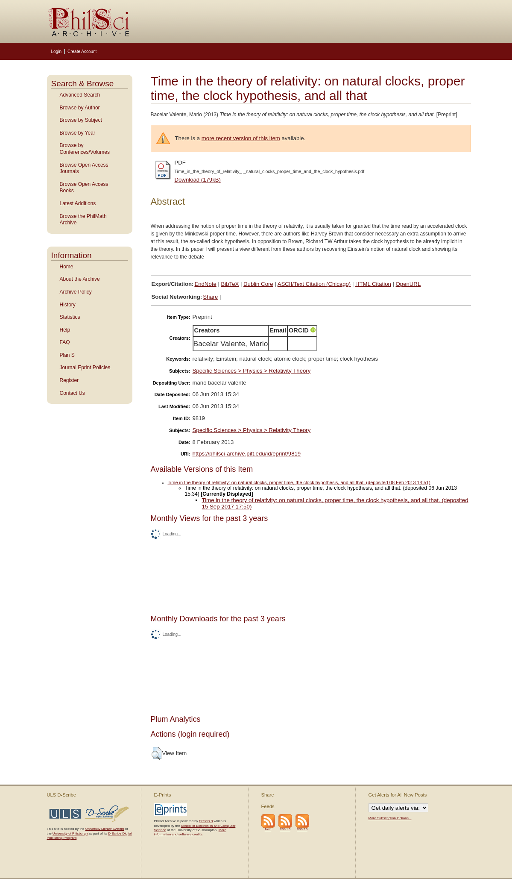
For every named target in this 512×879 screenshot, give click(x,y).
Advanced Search (80, 95)
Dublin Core (258, 284)
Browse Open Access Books (84, 187)
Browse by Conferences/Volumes (85, 148)
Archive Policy (76, 292)
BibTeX (230, 284)
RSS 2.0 (302, 829)
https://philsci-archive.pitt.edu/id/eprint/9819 (247, 453)
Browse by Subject (81, 120)
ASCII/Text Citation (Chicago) (314, 284)
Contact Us (72, 393)
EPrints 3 (206, 821)
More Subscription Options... (390, 818)
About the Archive (80, 279)
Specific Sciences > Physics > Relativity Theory (252, 370)
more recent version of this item (241, 138)
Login (56, 51)
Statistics (70, 317)
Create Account (82, 51)
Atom (268, 829)
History (68, 305)
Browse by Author (80, 108)
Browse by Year (77, 133)
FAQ (65, 342)
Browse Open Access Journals (84, 168)
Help (65, 330)
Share (210, 297)
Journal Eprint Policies (85, 367)
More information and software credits (190, 832)
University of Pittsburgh (70, 833)
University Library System (104, 829)
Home (66, 267)
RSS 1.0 (285, 829)
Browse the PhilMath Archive (83, 219)
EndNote (205, 284)
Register (69, 380)
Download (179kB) (198, 179)
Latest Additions (78, 203)
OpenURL (408, 284)
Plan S (67, 355)
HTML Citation (373, 284)
